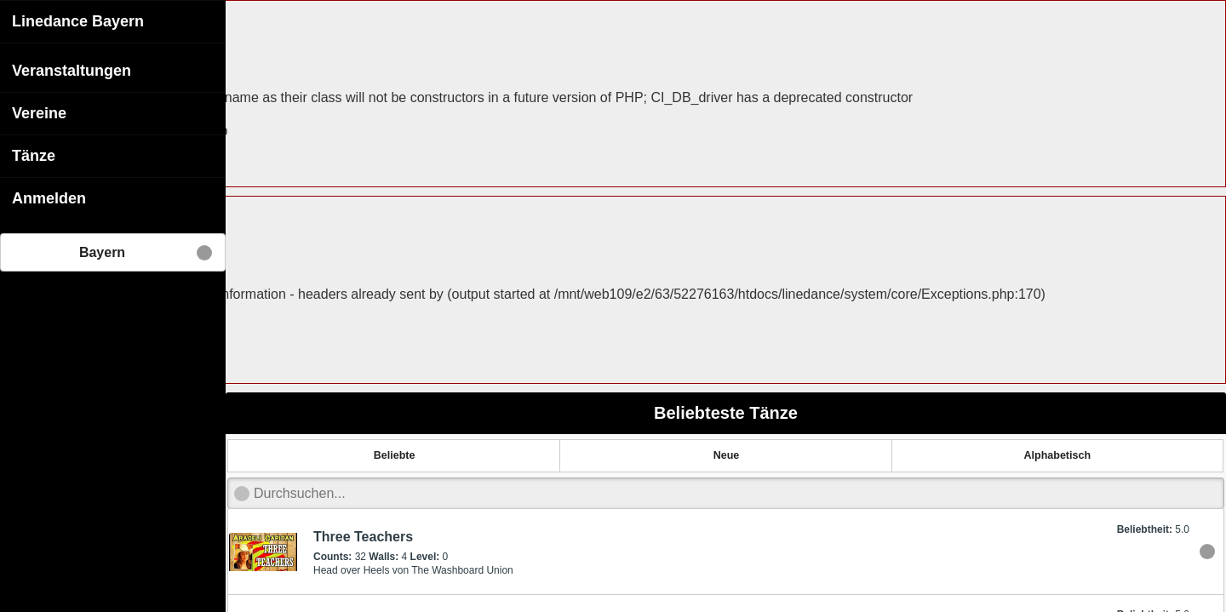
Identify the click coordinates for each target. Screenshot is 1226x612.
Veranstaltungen (71, 69)
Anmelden (49, 197)
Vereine (39, 112)
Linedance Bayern (78, 20)
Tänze (33, 154)
